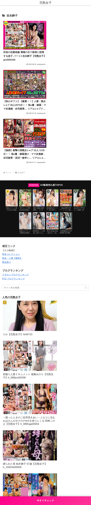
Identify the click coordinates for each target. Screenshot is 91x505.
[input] (45, 235)
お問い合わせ (23, 477)
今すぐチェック (45, 500)
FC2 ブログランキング (13, 226)
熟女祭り (6, 210)
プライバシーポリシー (67, 477)
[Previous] (3, 491)
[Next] (10, 491)
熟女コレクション (11, 202)
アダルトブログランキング (15, 222)
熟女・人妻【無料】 (12, 206)
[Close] (15, 493)
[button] (86, 235)
